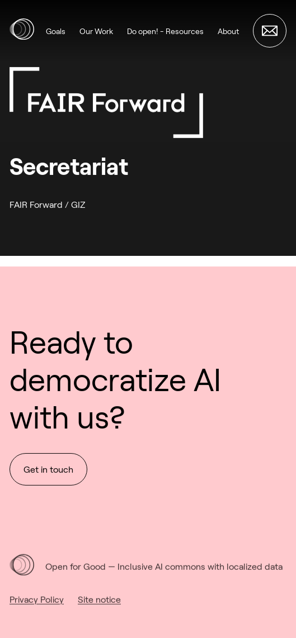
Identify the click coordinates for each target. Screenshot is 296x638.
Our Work (96, 31)
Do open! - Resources (165, 31)
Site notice (99, 606)
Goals (55, 31)
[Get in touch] (269, 30)
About (228, 31)
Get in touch (48, 470)
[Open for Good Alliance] (22, 30)
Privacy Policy (37, 606)
